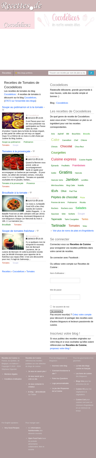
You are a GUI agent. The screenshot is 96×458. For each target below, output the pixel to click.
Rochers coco (67, 208)
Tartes (85, 219)
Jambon (72, 179)
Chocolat (66, 146)
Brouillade (6, 225)
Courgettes (58, 152)
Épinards (55, 165)
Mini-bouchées (57, 185)
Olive (63, 191)
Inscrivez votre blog (59, 366)
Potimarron (28, 142)
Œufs (54, 191)
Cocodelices (10, 94)
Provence (31, 183)
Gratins (65, 172)
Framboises (78, 165)
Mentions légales (10, 374)
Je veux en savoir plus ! (37, 371)
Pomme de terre (58, 202)
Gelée (53, 173)
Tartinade (58, 225)
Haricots (78, 173)
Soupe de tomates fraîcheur (18, 230)
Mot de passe (56, 290)
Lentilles (84, 180)
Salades (80, 208)
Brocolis (86, 134)
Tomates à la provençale (16, 151)
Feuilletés (65, 165)
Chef (76, 140)
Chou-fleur (79, 147)
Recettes (6, 73)
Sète (64, 214)
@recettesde (40, 392)
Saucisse (55, 214)
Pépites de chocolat (64, 197)
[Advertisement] (48, 49)
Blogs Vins (80, 381)
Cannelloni (66, 140)
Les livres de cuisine (84, 373)
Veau (85, 226)
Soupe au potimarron (11, 142)
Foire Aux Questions (60, 378)
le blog (30, 392)
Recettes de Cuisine (9, 358)
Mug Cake (70, 185)
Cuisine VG (80, 389)
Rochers (54, 208)
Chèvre (84, 140)
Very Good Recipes (11, 428)
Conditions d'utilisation (13, 379)
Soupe (15, 145)
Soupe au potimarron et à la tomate (22, 107)
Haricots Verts (57, 180)
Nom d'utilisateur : (57, 273)
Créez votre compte (82, 314)
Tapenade (56, 219)
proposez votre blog (59, 348)
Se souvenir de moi (61, 307)
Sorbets (71, 214)
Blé (67, 134)
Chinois (54, 147)
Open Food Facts (35, 438)
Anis (53, 134)
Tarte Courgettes (72, 219)
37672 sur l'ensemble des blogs (20, 101)
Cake (55, 140)
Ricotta (83, 202)
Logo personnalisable (60, 383)
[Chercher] (91, 73)
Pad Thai (73, 191)
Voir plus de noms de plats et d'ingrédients (73, 231)
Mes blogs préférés (23, 73)
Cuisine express (63, 159)
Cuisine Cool (81, 400)
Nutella (81, 185)
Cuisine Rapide (85, 160)
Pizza (82, 197)
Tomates (5, 145)
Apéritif (61, 134)
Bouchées (76, 134)
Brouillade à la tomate (14, 192)
